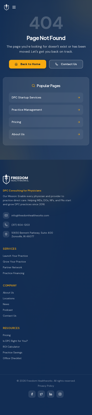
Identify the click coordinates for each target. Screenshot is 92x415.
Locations (10, 298)
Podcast (9, 310)
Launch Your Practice (17, 255)
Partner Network (14, 267)
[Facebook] (32, 394)
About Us (10, 292)
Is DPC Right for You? (17, 341)
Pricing (8, 335)
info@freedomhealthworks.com (26, 215)
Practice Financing (15, 273)
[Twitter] (41, 394)
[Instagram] (60, 394)
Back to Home (27, 64)
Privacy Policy (46, 385)
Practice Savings (14, 352)
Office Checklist (14, 358)
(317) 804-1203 (16, 225)
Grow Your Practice (16, 261)
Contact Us (66, 64)
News (7, 304)
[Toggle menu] (14, 7)
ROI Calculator (13, 346)
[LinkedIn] (50, 394)
